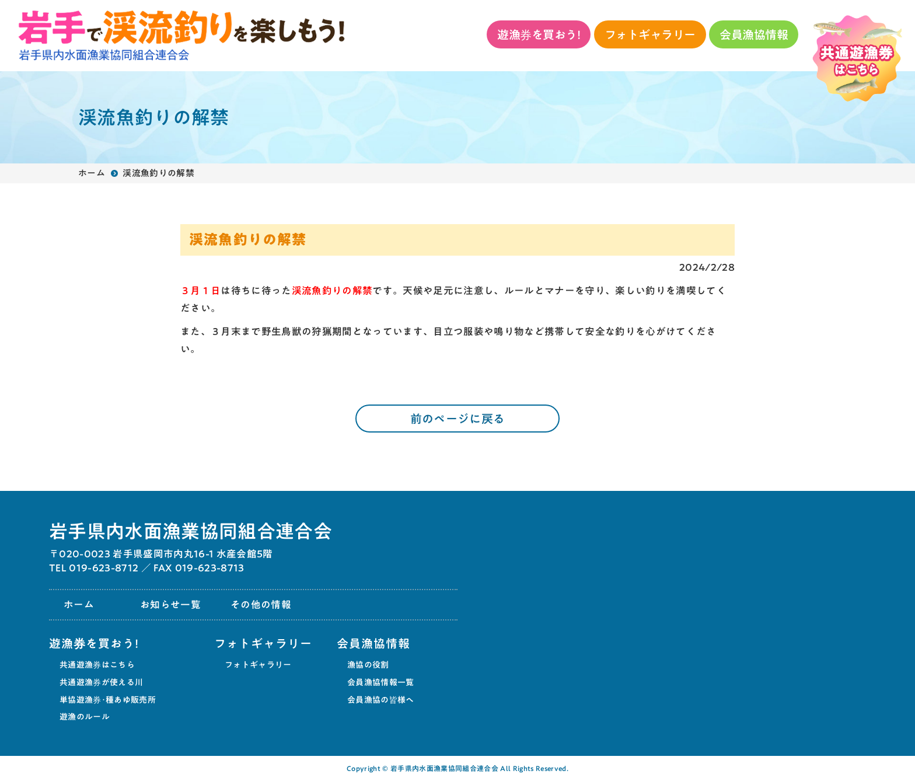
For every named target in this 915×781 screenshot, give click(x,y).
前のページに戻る (457, 418)
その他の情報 (261, 604)
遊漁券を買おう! (538, 34)
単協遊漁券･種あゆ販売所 (108, 700)
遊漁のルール (85, 717)
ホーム (91, 173)
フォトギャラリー (650, 34)
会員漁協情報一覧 (380, 682)
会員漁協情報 (754, 34)
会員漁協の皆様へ (380, 700)
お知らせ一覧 (170, 604)
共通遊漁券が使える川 (101, 682)
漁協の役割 (368, 665)
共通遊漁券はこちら (97, 665)
